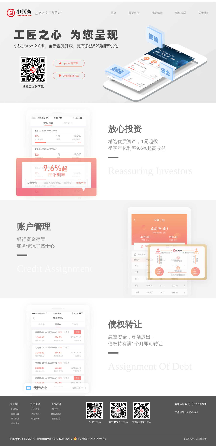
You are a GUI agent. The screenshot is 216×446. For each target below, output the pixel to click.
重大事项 (15, 418)
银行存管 (35, 409)
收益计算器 (56, 414)
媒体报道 (15, 423)
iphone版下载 (68, 63)
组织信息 (15, 414)
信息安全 (35, 418)
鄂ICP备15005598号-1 (61, 439)
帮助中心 (56, 409)
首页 (113, 12)
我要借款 (157, 12)
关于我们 (203, 12)
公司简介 (15, 409)
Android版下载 (68, 75)
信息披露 (180, 12)
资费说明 (56, 418)
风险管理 (35, 414)
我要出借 (134, 12)
